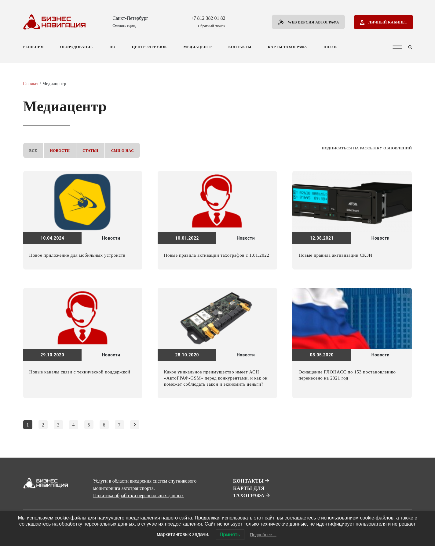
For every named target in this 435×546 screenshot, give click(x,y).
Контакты (239, 47)
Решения (33, 47)
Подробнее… (263, 534)
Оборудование (76, 47)
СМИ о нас (122, 150)
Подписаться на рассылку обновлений (367, 148)
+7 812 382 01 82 (208, 18)
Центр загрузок (149, 47)
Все (33, 150)
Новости (60, 150)
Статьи (90, 150)
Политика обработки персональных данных (138, 495)
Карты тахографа (287, 47)
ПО (112, 47)
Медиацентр (198, 47)
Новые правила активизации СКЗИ (335, 255)
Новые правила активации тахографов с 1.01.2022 (216, 255)
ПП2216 (331, 47)
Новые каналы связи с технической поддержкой (79, 371)
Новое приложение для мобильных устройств (77, 255)
